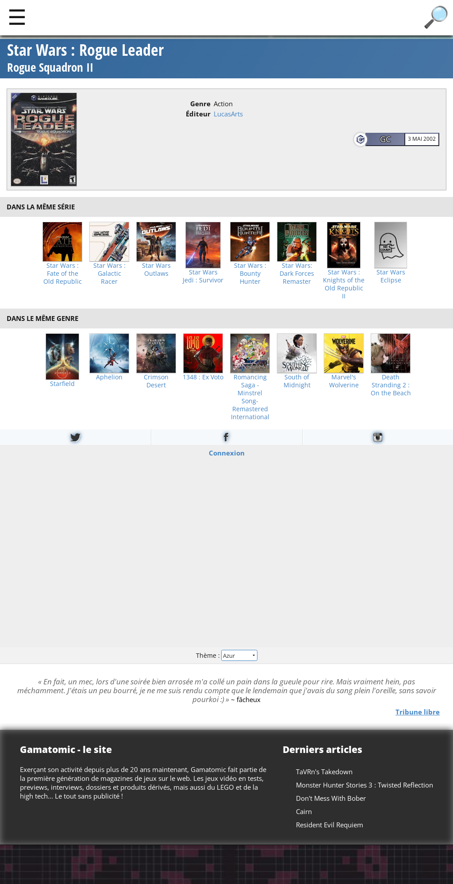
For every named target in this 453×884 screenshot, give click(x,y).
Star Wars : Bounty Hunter (250, 274)
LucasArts (228, 113)
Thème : (226, 655)
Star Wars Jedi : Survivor (203, 276)
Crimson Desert (156, 381)
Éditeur (198, 113)
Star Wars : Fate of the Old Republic (62, 274)
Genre (200, 103)
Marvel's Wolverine (344, 381)
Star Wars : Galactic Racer (109, 274)
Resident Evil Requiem (329, 824)
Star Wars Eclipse (390, 276)
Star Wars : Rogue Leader (85, 58)
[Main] (17, 16)
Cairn (304, 811)
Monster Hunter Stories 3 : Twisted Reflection (364, 784)
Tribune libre (417, 711)
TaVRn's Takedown (324, 771)
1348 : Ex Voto (203, 377)
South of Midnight (297, 381)
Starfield (62, 384)
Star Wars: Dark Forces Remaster (297, 274)
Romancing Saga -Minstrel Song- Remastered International (250, 397)
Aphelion (109, 377)
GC (385, 139)
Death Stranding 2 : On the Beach (391, 385)
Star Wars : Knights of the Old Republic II (344, 284)
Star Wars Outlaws (156, 270)
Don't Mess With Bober (331, 798)
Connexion (227, 452)
